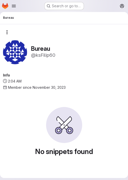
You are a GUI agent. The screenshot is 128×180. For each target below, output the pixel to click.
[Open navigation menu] (14, 6)
